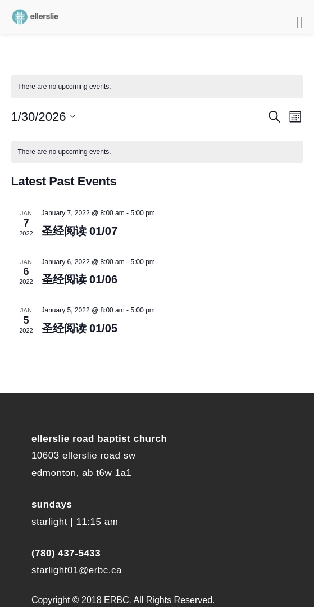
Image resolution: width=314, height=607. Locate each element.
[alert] (157, 86)
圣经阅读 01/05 (80, 328)
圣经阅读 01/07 (80, 231)
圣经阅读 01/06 (80, 279)
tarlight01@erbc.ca (79, 570)
